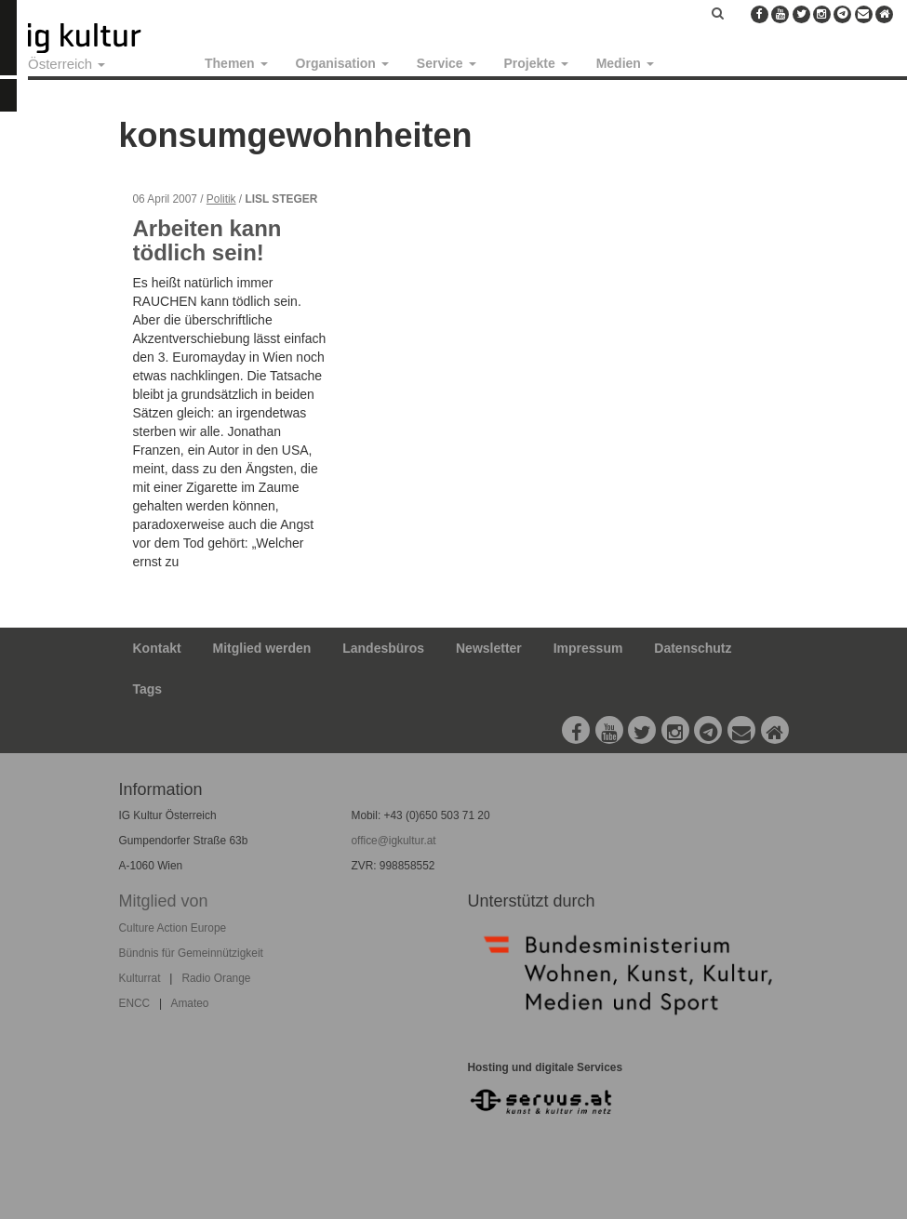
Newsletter (489, 648)
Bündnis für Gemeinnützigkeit (191, 953)
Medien (625, 63)
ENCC (135, 1003)
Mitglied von (163, 901)
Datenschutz (692, 648)
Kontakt (157, 648)
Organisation (342, 63)
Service (446, 63)
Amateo (189, 1003)
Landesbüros (383, 648)
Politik (221, 198)
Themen (236, 63)
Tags (148, 689)
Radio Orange (215, 978)
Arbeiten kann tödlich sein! (207, 240)
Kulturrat (140, 978)
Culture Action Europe (173, 927)
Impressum (588, 648)
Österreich (66, 64)
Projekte (536, 63)
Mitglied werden (262, 648)
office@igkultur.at (393, 840)
